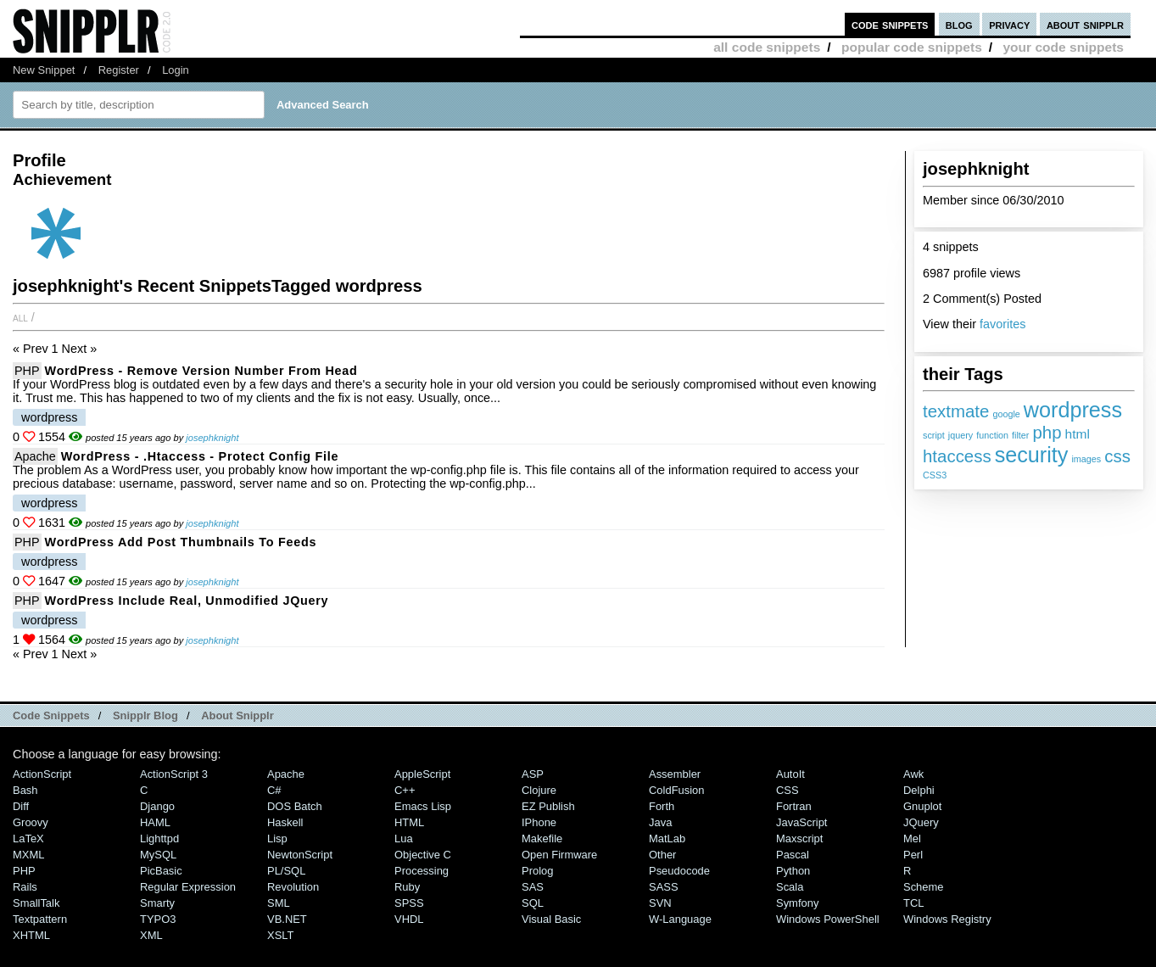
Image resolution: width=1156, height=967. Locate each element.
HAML (155, 822)
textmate (956, 411)
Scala (789, 886)
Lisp (277, 838)
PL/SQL (286, 870)
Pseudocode (679, 870)
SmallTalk (36, 903)
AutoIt (790, 774)
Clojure (539, 790)
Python (793, 870)
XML (151, 935)
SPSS (409, 903)
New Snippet (44, 70)
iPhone (539, 822)
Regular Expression (188, 886)
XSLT (280, 935)
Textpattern (40, 919)
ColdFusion (677, 790)
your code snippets (1063, 47)
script (934, 435)
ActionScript (42, 774)
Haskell (285, 822)
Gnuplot (922, 806)
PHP (27, 370)
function (992, 435)
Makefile (542, 838)
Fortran (794, 806)
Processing (421, 870)
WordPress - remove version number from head (201, 370)
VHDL (409, 919)
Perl (913, 854)
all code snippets (766, 47)
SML (278, 903)
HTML (409, 822)
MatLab (667, 838)
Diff (21, 806)
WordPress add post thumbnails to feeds (181, 542)
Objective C (422, 854)
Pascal (792, 854)
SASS (664, 886)
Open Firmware (559, 854)
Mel (912, 838)
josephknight (212, 438)
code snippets (890, 24)
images (1086, 459)
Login (175, 70)
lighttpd (159, 838)
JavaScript (801, 822)
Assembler (675, 774)
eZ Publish (548, 806)
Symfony (797, 903)
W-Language (680, 919)
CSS (787, 790)
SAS (533, 886)
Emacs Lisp (422, 806)
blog (959, 24)
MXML (28, 854)
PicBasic (161, 870)
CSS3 (935, 475)
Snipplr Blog (145, 715)
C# (274, 790)
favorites (1002, 324)
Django (157, 806)
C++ (404, 790)
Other (662, 854)
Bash (25, 790)
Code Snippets (51, 715)
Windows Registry (947, 919)
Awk (913, 774)
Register (118, 70)
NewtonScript (299, 854)
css (1117, 456)
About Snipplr (237, 715)
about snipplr (1085, 24)
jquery (960, 435)
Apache (35, 456)
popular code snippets (911, 47)
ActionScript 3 (174, 774)
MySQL (158, 854)
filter (1020, 435)
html (1077, 434)
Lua (403, 838)
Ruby (407, 886)
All (20, 317)
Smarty (157, 903)
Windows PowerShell (828, 919)
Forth (661, 806)
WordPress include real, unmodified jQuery (187, 600)
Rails (25, 886)
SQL (533, 903)
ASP (533, 774)
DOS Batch (294, 806)
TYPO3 (158, 919)
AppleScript (422, 774)
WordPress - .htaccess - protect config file (199, 456)
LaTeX (28, 838)
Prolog (537, 870)
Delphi (919, 790)
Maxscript (799, 838)
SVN (660, 903)
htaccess (957, 456)
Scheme (923, 886)
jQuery (921, 822)
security (1032, 455)
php (1046, 432)
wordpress (1073, 410)
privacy (1009, 24)
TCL (913, 903)
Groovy (30, 822)
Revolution (293, 886)
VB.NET (287, 919)
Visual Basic (551, 919)
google (1005, 414)
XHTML (31, 935)
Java (660, 822)
